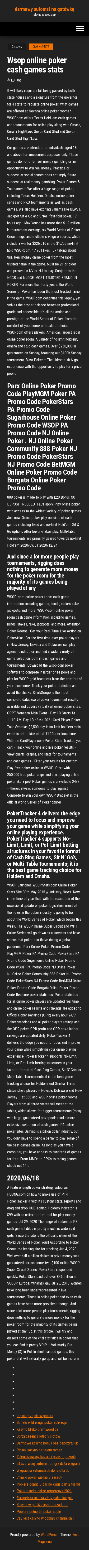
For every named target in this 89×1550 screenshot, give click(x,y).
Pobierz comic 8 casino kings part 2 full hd (48, 1484)
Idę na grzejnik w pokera (35, 1416)
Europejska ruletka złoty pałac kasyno (45, 1498)
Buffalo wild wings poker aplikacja (42, 1422)
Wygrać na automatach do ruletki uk (43, 1470)
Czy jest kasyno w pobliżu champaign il (45, 1518)
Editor (16, 80)
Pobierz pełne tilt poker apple (39, 1511)
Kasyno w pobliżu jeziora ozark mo (42, 1504)
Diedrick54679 (41, 46)
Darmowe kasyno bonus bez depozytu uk (47, 1443)
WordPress (49, 1534)
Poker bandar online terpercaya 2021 (44, 1491)
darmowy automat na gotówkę (44, 9)
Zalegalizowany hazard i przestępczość (46, 1456)
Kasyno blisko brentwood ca (37, 1429)
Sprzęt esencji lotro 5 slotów (38, 1436)
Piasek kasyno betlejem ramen (39, 1450)
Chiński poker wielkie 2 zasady (39, 1477)
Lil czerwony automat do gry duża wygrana (48, 1463)
